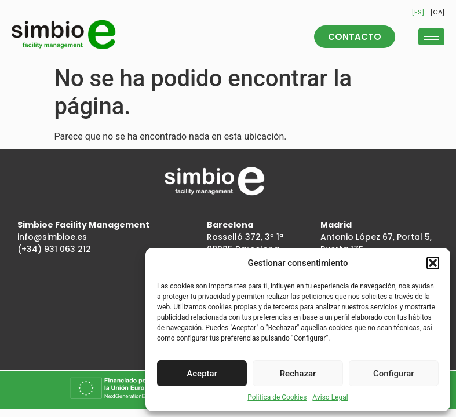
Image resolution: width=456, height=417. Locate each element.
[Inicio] (64, 47)
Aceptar (202, 373)
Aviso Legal (330, 397)
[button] (433, 263)
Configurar (393, 373)
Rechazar (298, 373)
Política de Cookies (277, 397)
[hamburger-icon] (431, 36)
